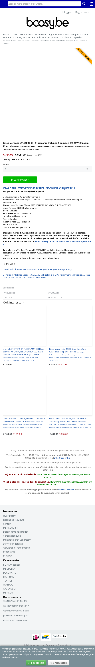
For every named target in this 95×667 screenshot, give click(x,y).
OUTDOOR (9, 584)
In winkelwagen (20, 179)
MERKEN (8, 592)
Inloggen (67, 12)
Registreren (82, 12)
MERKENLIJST (10, 527)
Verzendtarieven (12, 535)
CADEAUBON (10, 588)
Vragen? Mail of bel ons (15, 600)
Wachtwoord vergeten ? (16, 605)
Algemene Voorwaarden (16, 610)
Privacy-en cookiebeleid (15, 620)
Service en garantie (13, 543)
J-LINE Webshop (11, 564)
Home (6, 34)
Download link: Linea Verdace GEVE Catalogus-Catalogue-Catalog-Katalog (37, 269)
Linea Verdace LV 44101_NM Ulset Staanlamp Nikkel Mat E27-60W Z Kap (24, 424)
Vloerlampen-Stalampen (67, 34)
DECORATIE (9, 572)
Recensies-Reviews (13, 519)
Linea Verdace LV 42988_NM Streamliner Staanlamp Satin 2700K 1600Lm (70, 424)
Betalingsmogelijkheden (15, 531)
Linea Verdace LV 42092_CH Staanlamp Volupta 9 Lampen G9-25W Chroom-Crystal (46, 38)
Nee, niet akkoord (58, 662)
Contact (7, 523)
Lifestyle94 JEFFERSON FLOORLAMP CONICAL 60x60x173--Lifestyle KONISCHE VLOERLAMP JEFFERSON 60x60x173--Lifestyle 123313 (23, 354)
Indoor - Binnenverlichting (39, 34)
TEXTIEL (7, 580)
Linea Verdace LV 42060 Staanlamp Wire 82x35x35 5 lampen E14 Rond (70, 354)
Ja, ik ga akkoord (36, 662)
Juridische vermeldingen (15, 615)
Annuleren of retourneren (16, 547)
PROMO (7, 555)
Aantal (6, 164)
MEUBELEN (9, 568)
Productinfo (9, 551)
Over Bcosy (9, 515)
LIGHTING (18, 34)
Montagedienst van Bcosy (17, 539)
